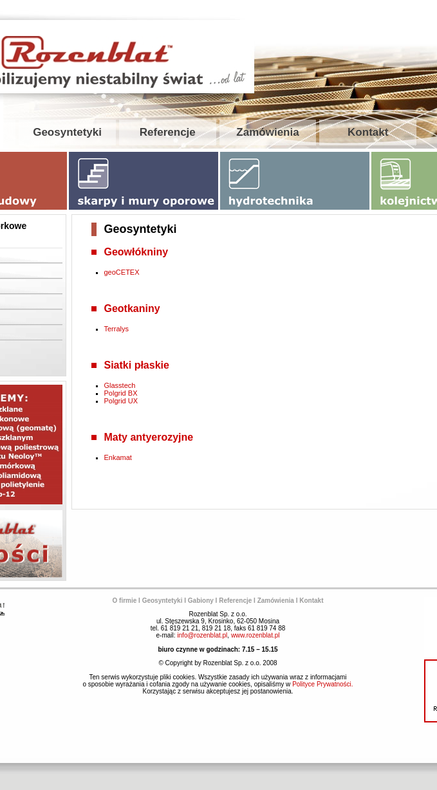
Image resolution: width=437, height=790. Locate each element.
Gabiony (201, 600)
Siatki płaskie (136, 365)
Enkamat (118, 457)
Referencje (168, 132)
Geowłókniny (136, 251)
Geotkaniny (132, 308)
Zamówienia (267, 132)
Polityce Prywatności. (322, 684)
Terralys (116, 329)
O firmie (125, 600)
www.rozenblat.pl (255, 635)
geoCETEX (122, 272)
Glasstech (120, 385)
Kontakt (368, 132)
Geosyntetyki (67, 132)
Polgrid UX (121, 401)
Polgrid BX (121, 393)
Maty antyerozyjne (149, 437)
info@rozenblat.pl (202, 635)
